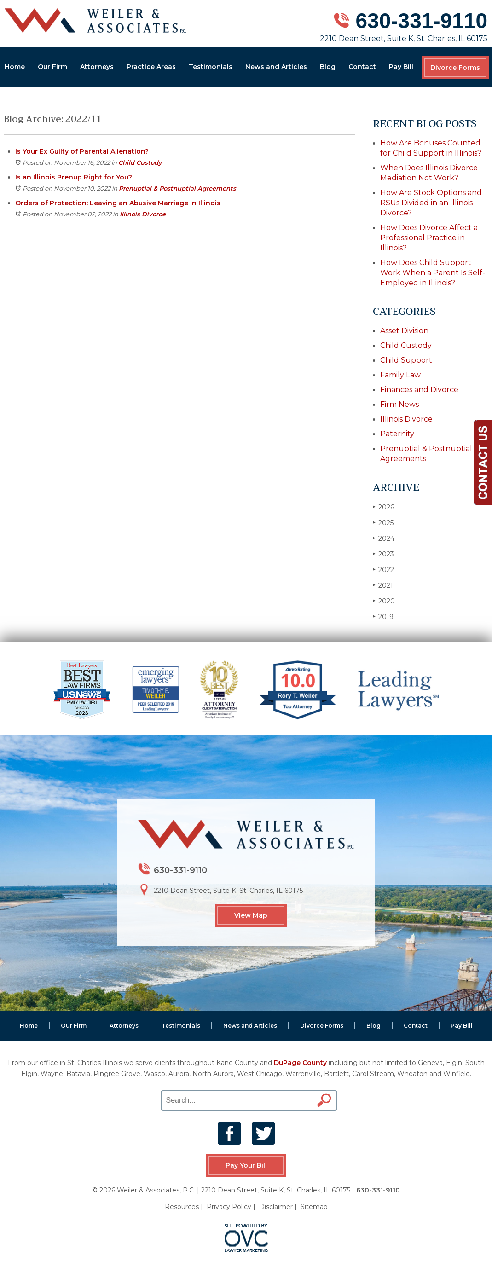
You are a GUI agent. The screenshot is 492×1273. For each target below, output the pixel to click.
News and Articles (276, 67)
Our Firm (52, 67)
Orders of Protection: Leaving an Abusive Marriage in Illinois (117, 203)
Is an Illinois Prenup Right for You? (73, 177)
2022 (383, 569)
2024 (383, 538)
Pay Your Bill (246, 1165)
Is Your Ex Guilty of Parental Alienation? (82, 151)
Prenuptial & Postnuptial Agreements (177, 188)
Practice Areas (151, 67)
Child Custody (140, 162)
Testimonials (210, 67)
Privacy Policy (229, 1207)
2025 (383, 522)
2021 (383, 585)
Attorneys (97, 67)
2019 (383, 616)
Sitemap (314, 1207)
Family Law (400, 374)
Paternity (397, 433)
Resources (182, 1207)
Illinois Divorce (143, 214)
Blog (328, 67)
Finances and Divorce (419, 389)
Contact (362, 67)
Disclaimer (276, 1207)
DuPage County (300, 1063)
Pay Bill (401, 67)
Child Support (406, 360)
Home (15, 67)
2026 (383, 507)
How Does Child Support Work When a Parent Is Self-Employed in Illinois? (432, 272)
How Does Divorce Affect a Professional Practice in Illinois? (429, 237)
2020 (384, 601)
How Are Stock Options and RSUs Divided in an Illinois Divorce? (431, 202)
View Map (250, 915)
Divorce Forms (455, 68)
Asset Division (404, 330)
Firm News (399, 404)
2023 (383, 554)
